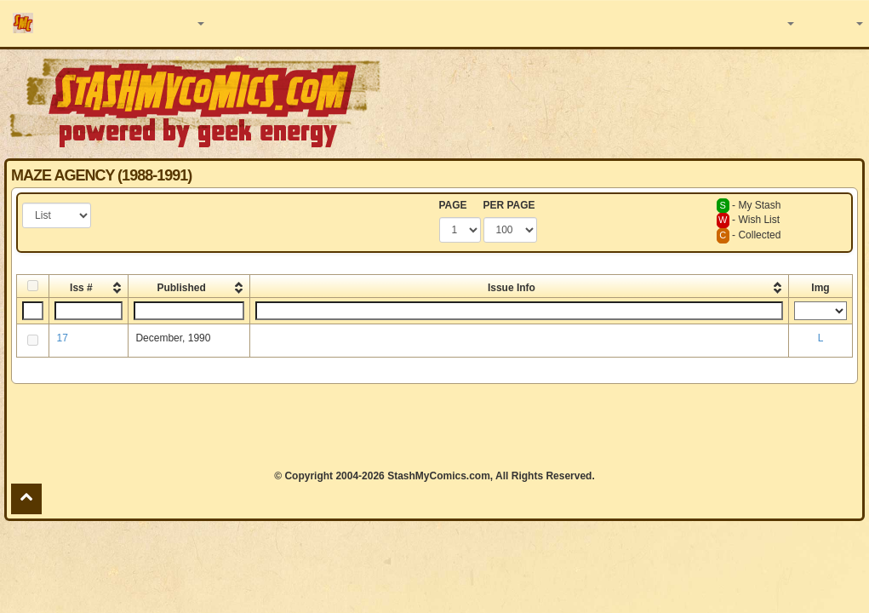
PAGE (453, 205)
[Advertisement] (435, 426)
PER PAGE (509, 205)
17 (61, 338)
